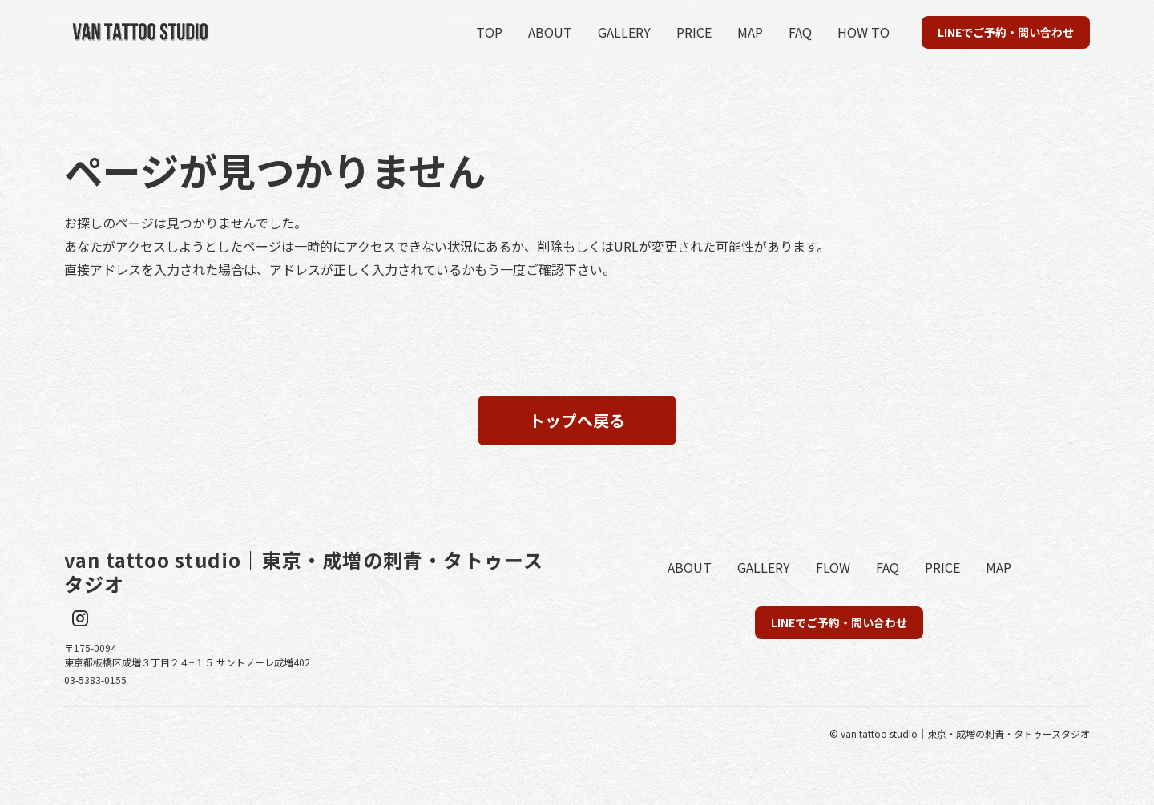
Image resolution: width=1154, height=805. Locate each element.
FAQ (800, 32)
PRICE (694, 32)
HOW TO (863, 32)
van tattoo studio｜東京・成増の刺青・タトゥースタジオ (303, 572)
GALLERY (624, 32)
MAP (750, 32)
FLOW (833, 567)
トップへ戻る (577, 420)
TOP (489, 32)
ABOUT (550, 32)
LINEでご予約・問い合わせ (1006, 32)
